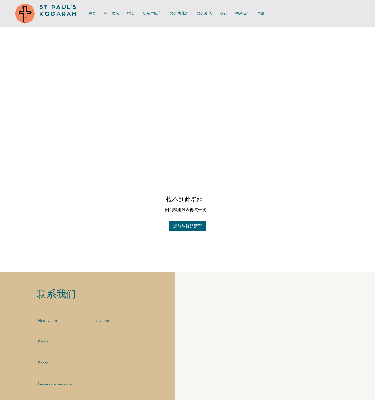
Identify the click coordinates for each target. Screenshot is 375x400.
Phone (43, 362)
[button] (152, 13)
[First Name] (59, 330)
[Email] (86, 351)
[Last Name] (112, 330)
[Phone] (86, 373)
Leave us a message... (56, 383)
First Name (47, 320)
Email (43, 341)
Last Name (99, 320)
